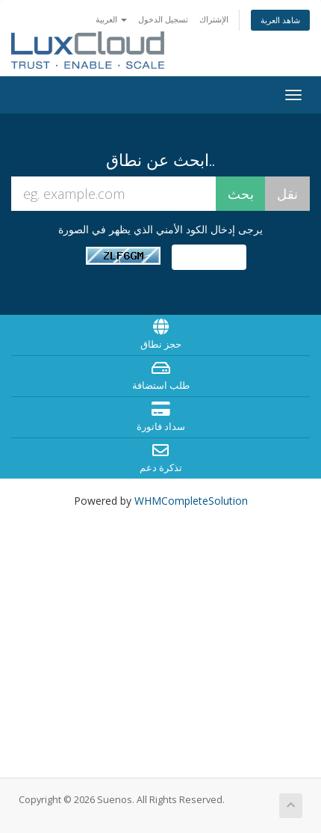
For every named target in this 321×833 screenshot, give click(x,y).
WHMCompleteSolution (191, 501)
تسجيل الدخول (163, 19)
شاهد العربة (280, 19)
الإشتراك (213, 19)
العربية (111, 19)
